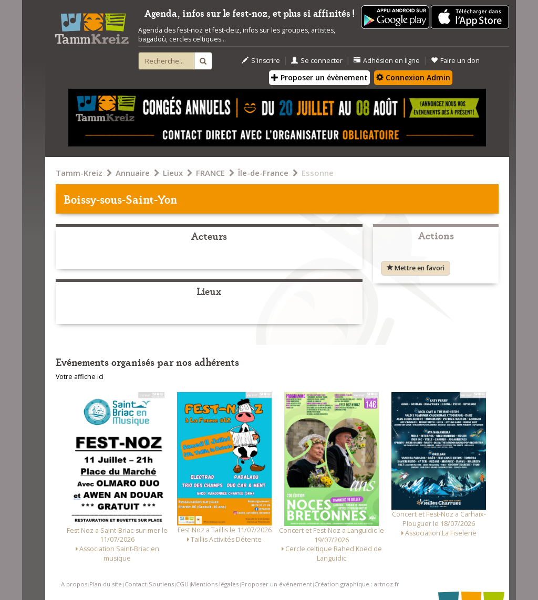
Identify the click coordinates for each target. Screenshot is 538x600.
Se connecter (317, 60)
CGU (182, 584)
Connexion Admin (413, 77)
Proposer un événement (276, 584)
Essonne (318, 172)
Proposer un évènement (319, 77)
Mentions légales (215, 584)
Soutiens (161, 584)
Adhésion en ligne (387, 60)
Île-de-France (263, 172)
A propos (74, 584)
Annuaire (133, 172)
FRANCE (210, 172)
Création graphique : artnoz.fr (356, 584)
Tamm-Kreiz (79, 172)
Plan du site (105, 584)
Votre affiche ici (80, 376)
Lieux (173, 172)
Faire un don (455, 60)
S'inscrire (261, 60)
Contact (136, 584)
